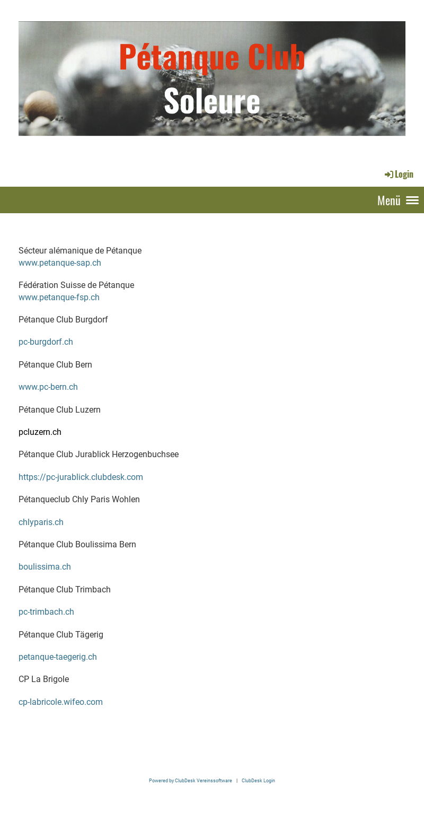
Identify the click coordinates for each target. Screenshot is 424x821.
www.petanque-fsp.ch (59, 297)
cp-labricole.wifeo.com (61, 702)
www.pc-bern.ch (48, 387)
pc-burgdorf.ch (46, 342)
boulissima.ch (45, 567)
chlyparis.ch (41, 522)
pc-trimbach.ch (46, 612)
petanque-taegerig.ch (58, 657)
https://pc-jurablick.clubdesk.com (81, 477)
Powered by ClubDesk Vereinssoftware (190, 780)
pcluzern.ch (40, 432)
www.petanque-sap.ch (60, 263)
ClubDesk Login (258, 780)
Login (398, 174)
